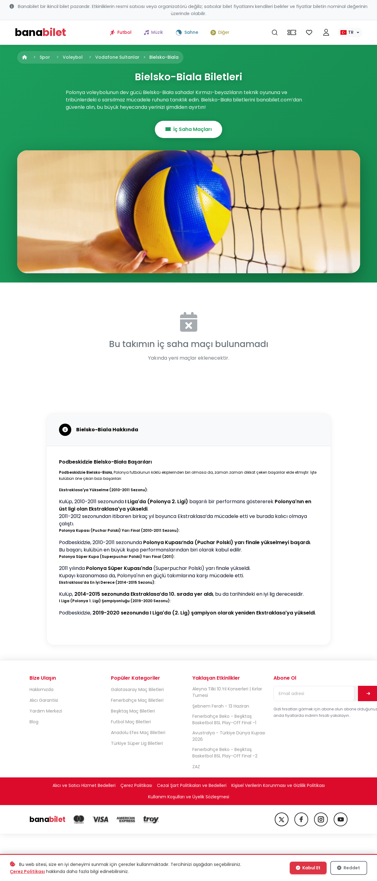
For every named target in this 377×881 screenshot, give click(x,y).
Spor (45, 57)
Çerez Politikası (136, 785)
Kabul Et (308, 868)
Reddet (348, 868)
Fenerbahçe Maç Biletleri (137, 700)
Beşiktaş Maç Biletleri (133, 711)
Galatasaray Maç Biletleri (137, 689)
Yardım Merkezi (45, 711)
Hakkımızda (41, 689)
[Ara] (275, 32)
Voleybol (73, 57)
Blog (33, 722)
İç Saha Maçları (188, 129)
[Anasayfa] (24, 57)
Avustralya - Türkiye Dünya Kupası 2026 (228, 736)
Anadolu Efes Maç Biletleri (138, 732)
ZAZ (196, 767)
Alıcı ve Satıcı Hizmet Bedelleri (84, 785)
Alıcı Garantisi (43, 700)
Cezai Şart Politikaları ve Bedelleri (191, 785)
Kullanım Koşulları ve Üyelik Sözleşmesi (188, 797)
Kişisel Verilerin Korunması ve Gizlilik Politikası (278, 785)
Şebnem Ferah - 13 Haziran (220, 706)
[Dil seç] (349, 32)
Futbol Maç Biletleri (131, 722)
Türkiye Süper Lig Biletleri (137, 743)
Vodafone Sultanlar (117, 57)
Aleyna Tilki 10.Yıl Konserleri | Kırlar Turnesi (227, 692)
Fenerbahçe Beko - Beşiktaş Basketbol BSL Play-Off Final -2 (224, 752)
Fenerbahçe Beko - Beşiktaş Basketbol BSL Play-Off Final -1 (224, 719)
